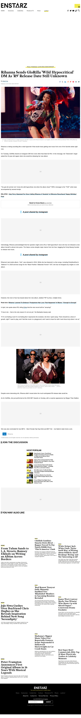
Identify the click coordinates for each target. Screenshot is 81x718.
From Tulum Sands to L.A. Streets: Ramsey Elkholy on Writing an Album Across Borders (15, 557)
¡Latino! (59, 11)
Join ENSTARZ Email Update (40, 702)
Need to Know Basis (37, 206)
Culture (40, 696)
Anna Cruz (5, 84)
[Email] (76, 85)
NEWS (4, 11)
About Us (25, 699)
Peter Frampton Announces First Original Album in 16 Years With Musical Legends (14, 671)
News (17, 696)
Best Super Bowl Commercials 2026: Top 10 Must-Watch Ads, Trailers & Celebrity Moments (68, 658)
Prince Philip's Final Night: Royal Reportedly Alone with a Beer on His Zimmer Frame (43, 485)
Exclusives (14, 11)
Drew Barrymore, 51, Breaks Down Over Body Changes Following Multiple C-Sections (44, 475)
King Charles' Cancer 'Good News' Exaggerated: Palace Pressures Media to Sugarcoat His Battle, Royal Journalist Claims (43, 459)
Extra (25, 311)
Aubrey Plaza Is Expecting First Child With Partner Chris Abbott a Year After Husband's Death (44, 465)
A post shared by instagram (35, 215)
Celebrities (27, 11)
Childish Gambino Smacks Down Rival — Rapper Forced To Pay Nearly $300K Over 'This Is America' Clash (45, 548)
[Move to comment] (79, 85)
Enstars (14, 5)
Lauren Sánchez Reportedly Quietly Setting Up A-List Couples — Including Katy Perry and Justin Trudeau (43, 470)
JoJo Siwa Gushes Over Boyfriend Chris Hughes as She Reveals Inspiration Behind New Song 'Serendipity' (15, 616)
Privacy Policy (54, 699)
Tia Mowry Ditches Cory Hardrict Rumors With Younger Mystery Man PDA (43, 480)
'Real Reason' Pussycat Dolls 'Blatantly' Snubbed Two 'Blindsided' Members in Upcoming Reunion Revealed (45, 596)
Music (50, 11)
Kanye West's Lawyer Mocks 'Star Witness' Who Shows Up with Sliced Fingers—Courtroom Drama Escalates (67, 608)
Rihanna (10, 437)
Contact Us (33, 699)
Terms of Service (43, 699)
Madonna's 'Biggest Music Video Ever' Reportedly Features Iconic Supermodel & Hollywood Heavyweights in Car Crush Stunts (44, 646)
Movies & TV (39, 12)
